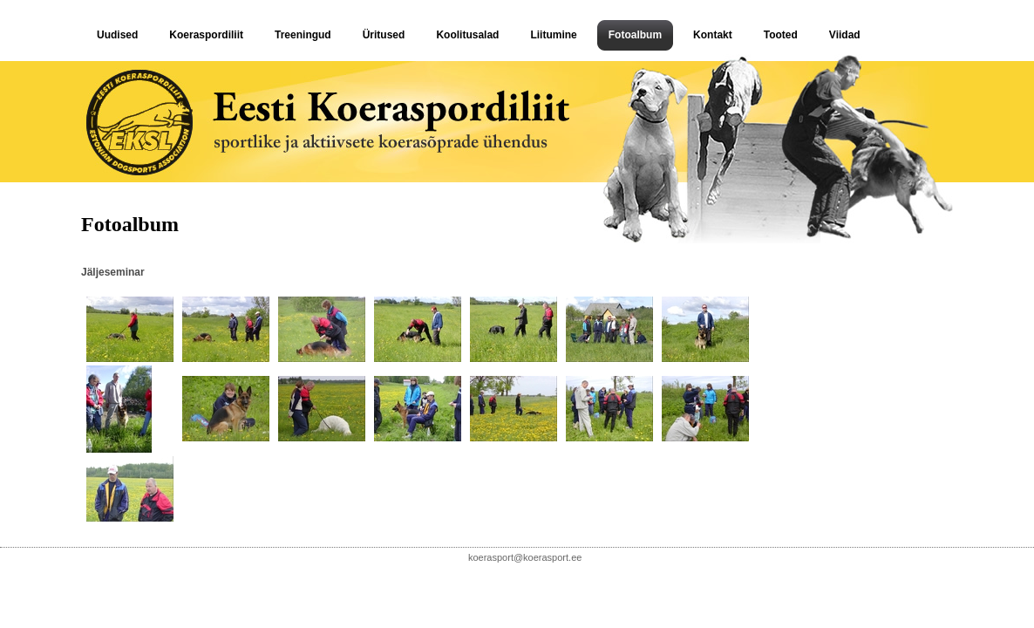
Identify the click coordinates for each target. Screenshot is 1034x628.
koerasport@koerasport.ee (525, 557)
